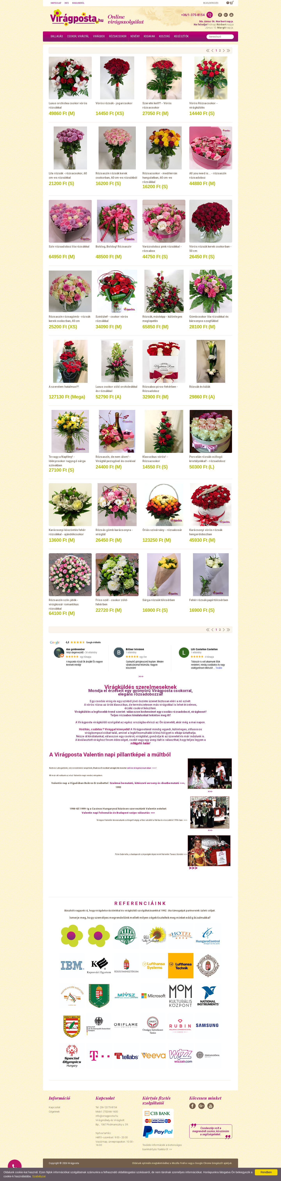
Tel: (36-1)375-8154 (106, 1107)
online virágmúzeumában (139, 768)
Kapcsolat (56, 3)
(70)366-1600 (110, 1111)
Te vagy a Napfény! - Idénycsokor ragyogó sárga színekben (67, 461)
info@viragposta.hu (107, 1115)
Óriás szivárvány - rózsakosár (162, 530)
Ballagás (57, 36)
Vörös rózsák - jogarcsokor (114, 103)
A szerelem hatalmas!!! (64, 386)
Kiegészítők (181, 36)
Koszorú (164, 36)
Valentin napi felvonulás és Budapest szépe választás (116, 812)
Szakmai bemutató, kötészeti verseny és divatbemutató (144, 783)
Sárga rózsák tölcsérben (158, 600)
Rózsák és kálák (199, 386)
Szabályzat (38, 1176)
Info (67, 3)
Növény (135, 36)
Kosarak (149, 36)
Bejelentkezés (210, 3)
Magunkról (78, 3)
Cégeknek (54, 1111)
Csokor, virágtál (78, 36)
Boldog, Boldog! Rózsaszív (114, 246)
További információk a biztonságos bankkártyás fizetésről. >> (162, 1147)
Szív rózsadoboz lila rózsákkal (69, 246)
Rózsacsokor (118, 36)
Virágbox (99, 36)
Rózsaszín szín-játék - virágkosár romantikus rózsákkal (64, 604)
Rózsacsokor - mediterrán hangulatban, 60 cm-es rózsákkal (159, 177)
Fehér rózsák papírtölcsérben (208, 600)
